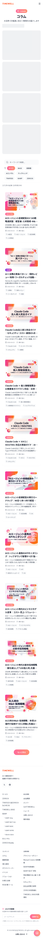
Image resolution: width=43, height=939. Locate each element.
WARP (20, 178)
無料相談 (26, 819)
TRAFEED (9, 178)
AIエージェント (20, 234)
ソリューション (7, 876)
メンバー (26, 802)
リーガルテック (11, 294)
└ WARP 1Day (8, 818)
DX (31, 514)
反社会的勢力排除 (29, 886)
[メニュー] (39, 4)
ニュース (26, 811)
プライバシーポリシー (30, 855)
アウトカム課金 (21, 629)
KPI (21, 569)
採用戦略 (9, 741)
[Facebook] (10, 785)
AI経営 (9, 234)
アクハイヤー (26, 737)
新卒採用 (9, 681)
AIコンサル (9, 173)
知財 (21, 294)
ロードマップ (10, 517)
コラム (4, 855)
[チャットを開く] (37, 933)
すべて (11, 168)
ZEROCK (30, 178)
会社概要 (26, 798)
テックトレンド (23, 173)
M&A (17, 737)
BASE (20, 168)
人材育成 (9, 238)
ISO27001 (31, 458)
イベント (5, 872)
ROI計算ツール (7, 885)
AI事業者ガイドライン (13, 405)
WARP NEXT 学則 (29, 871)
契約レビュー (19, 290)
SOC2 (21, 458)
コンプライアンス (29, 405)
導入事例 (5, 864)
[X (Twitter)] (4, 785)
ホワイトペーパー (8, 868)
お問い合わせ (28, 815)
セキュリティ (10, 350)
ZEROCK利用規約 (29, 890)
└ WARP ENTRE (9, 830)
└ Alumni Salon (9, 834)
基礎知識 (5, 860)
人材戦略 (9, 685)
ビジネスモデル (24, 625)
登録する (35, 916)
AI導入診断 (6, 880)
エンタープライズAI (25, 346)
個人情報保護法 (24, 402)
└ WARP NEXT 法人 (10, 822)
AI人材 (9, 737)
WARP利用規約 (28, 867)
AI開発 (20, 350)
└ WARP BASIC (8, 826)
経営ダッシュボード (12, 573)
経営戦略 (31, 234)
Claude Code (11, 346)
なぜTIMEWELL (29, 807)
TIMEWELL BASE (8, 809)
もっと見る (21, 752)
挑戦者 (28, 168)
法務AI (9, 290)
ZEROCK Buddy (8, 843)
